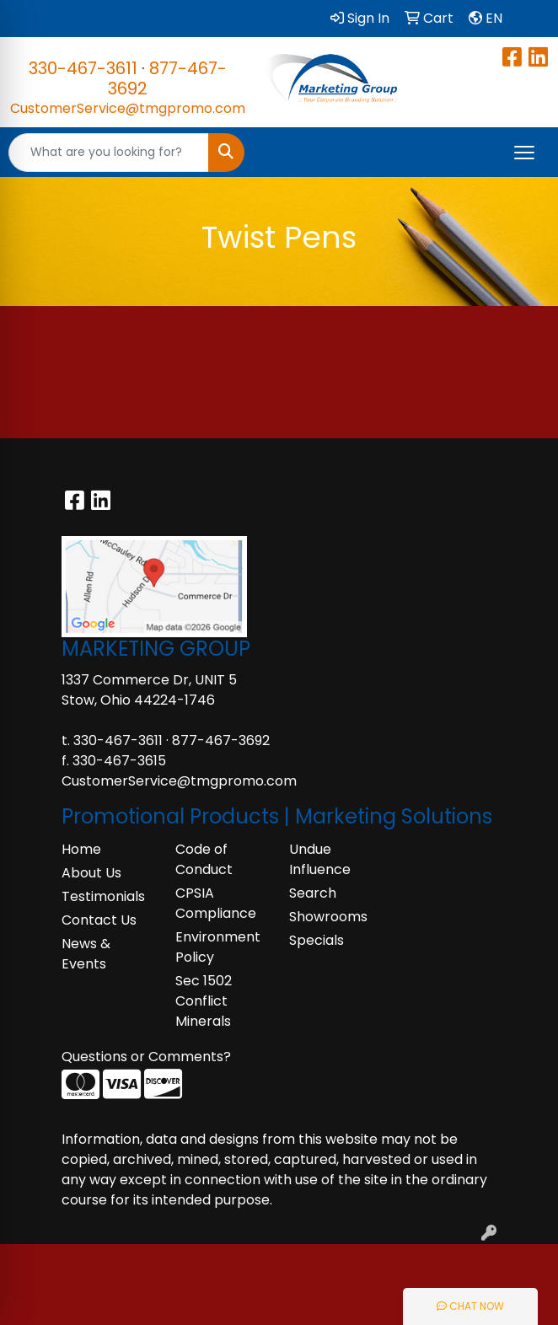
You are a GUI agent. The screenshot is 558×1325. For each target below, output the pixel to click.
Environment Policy (217, 947)
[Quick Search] (108, 152)
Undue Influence (320, 859)
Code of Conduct (204, 859)
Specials (316, 940)
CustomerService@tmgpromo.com (127, 108)
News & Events (86, 954)
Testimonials (103, 896)
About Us (91, 872)
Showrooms (328, 916)
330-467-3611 (83, 68)
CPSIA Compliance (215, 903)
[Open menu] (524, 152)
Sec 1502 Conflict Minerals (203, 1001)
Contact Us (99, 920)
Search (312, 893)
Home (81, 849)
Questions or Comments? (146, 1056)
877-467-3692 (167, 78)
